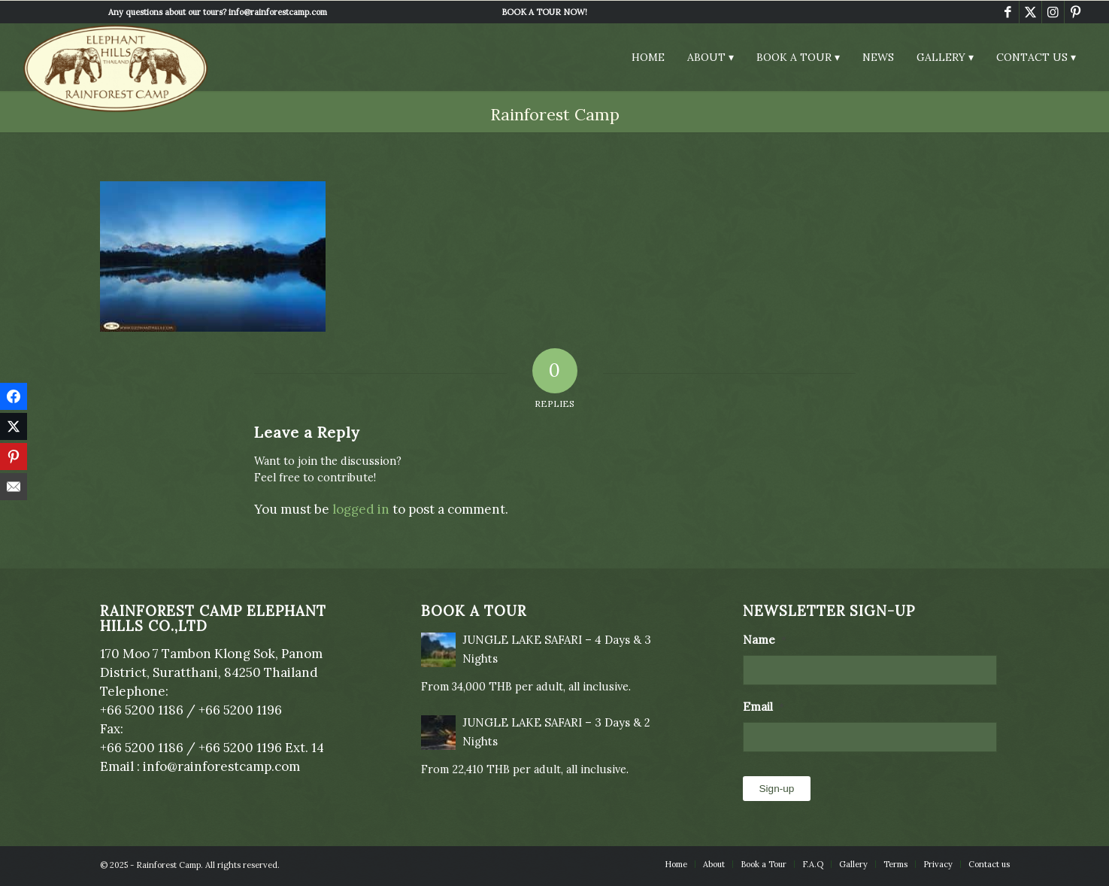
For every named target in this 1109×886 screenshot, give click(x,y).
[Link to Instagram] (1053, 12)
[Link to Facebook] (1008, 12)
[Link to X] (1030, 12)
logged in (360, 509)
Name (764, 639)
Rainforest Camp (555, 114)
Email (763, 706)
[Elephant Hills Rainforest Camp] (116, 68)
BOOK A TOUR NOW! (544, 12)
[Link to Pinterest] (1076, 12)
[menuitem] (544, 12)
